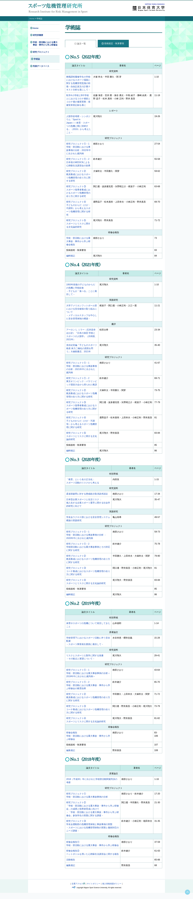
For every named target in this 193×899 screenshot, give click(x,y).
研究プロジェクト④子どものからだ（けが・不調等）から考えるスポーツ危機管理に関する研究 (78, 209)
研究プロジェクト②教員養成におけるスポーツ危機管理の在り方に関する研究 (81, 396)
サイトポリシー (93, 890)
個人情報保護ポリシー (111, 890)
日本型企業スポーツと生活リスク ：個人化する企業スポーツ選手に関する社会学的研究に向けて (88, 506)
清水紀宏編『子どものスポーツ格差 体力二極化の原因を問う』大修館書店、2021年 (81, 350)
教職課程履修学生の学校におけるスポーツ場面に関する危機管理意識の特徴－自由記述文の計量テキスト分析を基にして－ (78, 83)
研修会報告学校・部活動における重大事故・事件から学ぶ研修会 (88, 741)
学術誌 (37, 59)
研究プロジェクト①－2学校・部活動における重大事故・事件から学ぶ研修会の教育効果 (88, 690)
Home (31, 18)
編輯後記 (70, 257)
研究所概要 (38, 35)
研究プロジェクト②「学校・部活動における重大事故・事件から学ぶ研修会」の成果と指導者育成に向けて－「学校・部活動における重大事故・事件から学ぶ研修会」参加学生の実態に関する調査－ (92, 814)
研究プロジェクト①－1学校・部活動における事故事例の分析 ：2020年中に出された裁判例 (86, 538)
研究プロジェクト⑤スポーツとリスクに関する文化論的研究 (78, 225)
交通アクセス (77, 890)
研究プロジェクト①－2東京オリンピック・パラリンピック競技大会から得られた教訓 (81, 384)
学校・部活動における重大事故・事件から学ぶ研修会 (45, 43)
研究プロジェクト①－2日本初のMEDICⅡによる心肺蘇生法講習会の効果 (78, 163)
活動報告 (70, 866)
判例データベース (41, 66)
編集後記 (70, 756)
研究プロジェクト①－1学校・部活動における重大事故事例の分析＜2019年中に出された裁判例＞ (88, 677)
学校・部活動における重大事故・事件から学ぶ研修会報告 (78, 243)
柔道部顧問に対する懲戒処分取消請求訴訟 (87, 497)
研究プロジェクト (41, 52)
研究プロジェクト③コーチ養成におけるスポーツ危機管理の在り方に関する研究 (88, 575)
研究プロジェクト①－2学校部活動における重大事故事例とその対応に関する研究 (88, 550)
